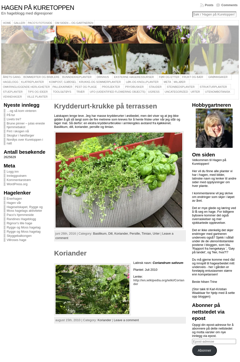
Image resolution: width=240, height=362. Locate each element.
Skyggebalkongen (19, 236)
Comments (229, 5)
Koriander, (122, 233)
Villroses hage (16, 240)
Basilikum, (100, 233)
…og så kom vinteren (21, 111)
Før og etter (169, 76)
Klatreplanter (32, 81)
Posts (209, 5)
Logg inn (13, 171)
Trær (80, 91)
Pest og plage (86, 86)
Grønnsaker (217, 76)
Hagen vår (14, 203)
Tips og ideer (38, 91)
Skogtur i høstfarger (20, 135)
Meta (167, 81)
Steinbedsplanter (181, 86)
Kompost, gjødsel (62, 81)
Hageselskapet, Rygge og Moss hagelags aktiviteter (25, 208)
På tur (11, 115)
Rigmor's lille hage (19, 223)
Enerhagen (14, 198)
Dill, (111, 233)
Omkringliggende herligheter (26, 86)
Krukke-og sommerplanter (100, 81)
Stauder (155, 86)
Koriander (70, 253)
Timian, (147, 233)
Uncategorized (176, 91)
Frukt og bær (192, 76)
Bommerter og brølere (41, 76)
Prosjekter (111, 86)
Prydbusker (134, 86)
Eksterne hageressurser (134, 76)
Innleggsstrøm (17, 176)
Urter (195, 91)
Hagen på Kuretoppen (37, 7)
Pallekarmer (63, 86)
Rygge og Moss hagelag (24, 227)
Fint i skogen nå (18, 131)
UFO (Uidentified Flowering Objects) (117, 91)
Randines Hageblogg (21, 219)
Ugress (153, 91)
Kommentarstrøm (19, 180)
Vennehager (12, 96)
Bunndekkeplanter (76, 76)
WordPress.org (17, 184)
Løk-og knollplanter (142, 81)
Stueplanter (13, 91)
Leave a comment (126, 320)
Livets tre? (14, 119)
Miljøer (180, 81)
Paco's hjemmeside (20, 215)
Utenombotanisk (217, 91)
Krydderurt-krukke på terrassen (105, 106)
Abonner (204, 350)
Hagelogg (10, 81)
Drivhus (103, 76)
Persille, (136, 233)
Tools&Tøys (62, 91)
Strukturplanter (213, 86)
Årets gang (12, 76)
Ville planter (37, 96)
